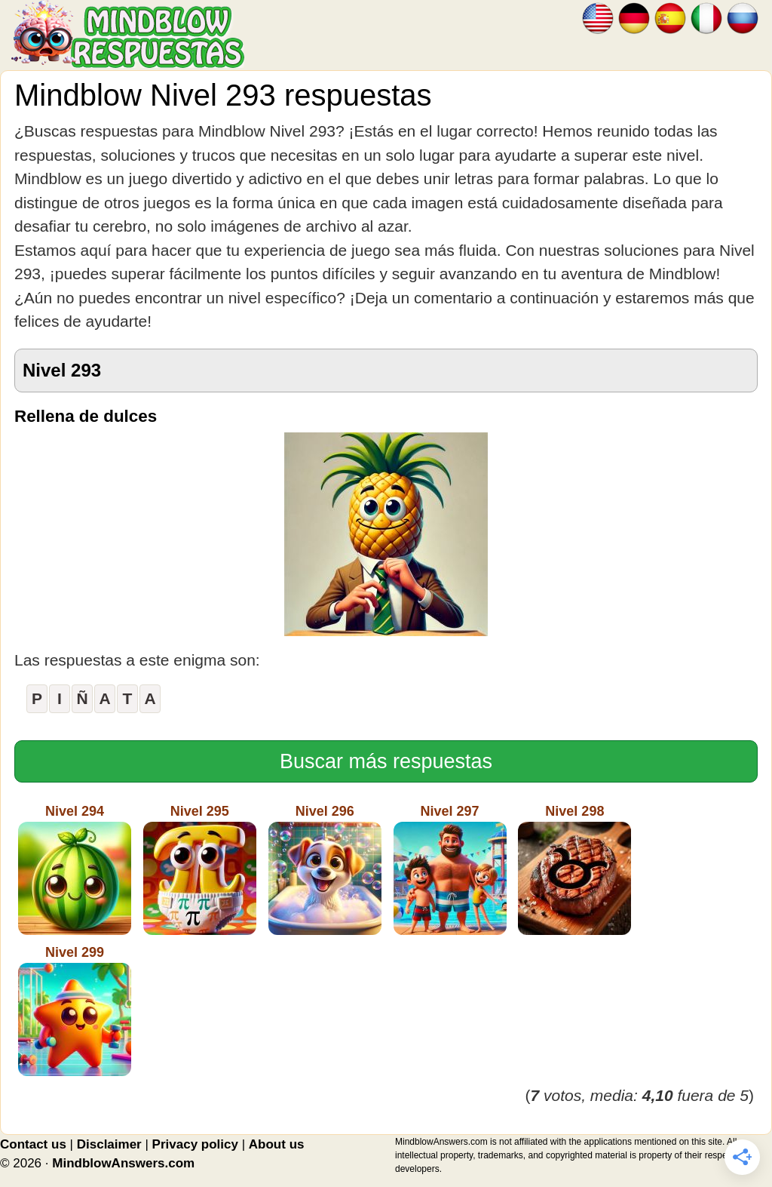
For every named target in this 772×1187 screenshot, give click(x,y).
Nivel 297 (450, 869)
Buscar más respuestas (386, 761)
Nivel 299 (74, 1010)
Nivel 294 (74, 869)
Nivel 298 (574, 869)
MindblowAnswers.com (123, 1163)
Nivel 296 (324, 869)
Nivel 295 (199, 869)
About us (277, 1144)
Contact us (33, 1144)
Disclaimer (109, 1144)
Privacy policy (195, 1144)
